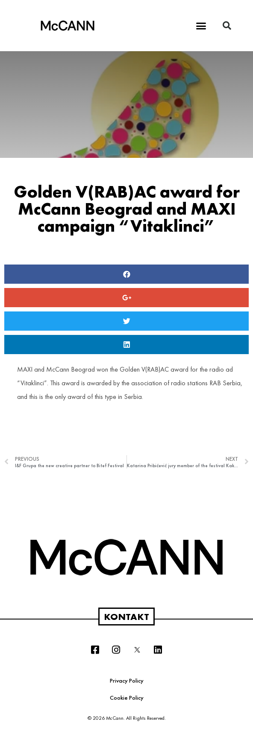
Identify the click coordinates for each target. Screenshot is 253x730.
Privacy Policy (127, 680)
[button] (201, 25)
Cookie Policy (127, 697)
